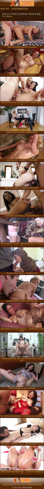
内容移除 (30, 485)
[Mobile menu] (2, 3)
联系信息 (5, 485)
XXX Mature (7, 16)
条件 (11, 485)
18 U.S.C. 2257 (20, 485)
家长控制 (38, 485)
